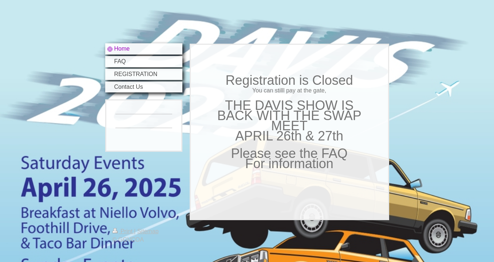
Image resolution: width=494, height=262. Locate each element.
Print (123, 231)
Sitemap (148, 231)
